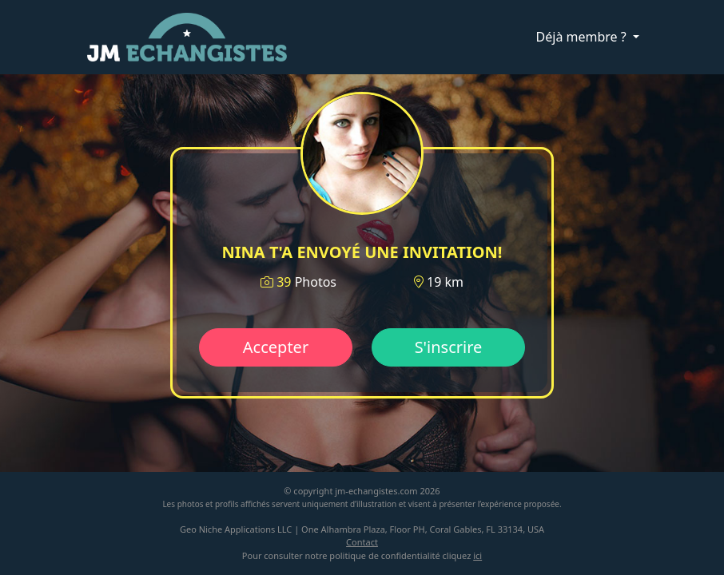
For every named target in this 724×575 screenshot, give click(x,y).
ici (477, 555)
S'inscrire (449, 347)
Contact (362, 542)
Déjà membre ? (583, 37)
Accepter (275, 347)
